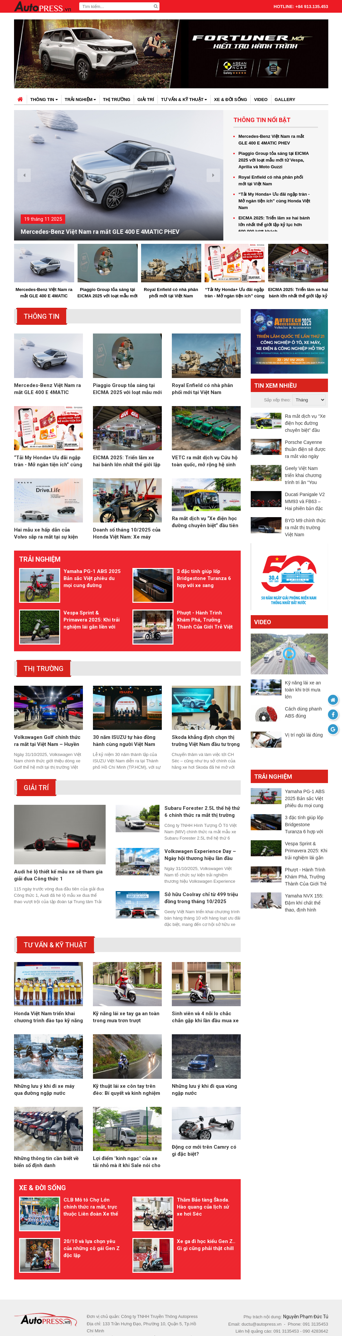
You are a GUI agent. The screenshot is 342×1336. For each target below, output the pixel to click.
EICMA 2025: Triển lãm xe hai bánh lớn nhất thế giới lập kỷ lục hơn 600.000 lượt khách (274, 224)
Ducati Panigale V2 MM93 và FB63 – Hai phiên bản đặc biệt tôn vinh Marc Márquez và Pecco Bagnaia (305, 502)
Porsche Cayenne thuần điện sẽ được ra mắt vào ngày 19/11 (305, 450)
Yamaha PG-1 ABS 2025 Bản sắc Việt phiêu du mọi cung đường (92, 578)
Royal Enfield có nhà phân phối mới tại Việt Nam (270, 180)
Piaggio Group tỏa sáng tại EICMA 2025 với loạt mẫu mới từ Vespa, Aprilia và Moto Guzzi (273, 160)
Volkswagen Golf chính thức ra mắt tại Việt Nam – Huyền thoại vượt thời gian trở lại (47, 725)
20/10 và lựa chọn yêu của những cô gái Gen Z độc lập (92, 1224)
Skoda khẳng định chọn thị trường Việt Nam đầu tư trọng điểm (206, 725)
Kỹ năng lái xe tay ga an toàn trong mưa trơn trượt (126, 1000)
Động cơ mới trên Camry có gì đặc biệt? (204, 1145)
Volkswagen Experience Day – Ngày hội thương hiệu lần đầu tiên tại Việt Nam (200, 839)
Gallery (285, 99)
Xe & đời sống (230, 99)
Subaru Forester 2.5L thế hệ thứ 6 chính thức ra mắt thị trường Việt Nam (202, 795)
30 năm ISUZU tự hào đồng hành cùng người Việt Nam (124, 724)
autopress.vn (159, 1319)
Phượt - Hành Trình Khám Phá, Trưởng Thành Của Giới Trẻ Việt (205, 612)
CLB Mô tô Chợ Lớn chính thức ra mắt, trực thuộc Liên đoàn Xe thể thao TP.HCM (91, 1190)
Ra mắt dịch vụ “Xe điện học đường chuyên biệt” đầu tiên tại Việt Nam (205, 534)
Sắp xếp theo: (277, 399)
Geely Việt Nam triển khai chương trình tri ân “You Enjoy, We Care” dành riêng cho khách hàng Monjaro (306, 476)
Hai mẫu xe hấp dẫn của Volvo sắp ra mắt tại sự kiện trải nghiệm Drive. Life (46, 534)
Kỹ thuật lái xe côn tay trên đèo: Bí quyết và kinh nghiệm (126, 1072)
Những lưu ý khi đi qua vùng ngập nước (204, 1072)
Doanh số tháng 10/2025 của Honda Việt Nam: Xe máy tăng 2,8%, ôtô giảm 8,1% (126, 534)
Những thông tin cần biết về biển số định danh (46, 1145)
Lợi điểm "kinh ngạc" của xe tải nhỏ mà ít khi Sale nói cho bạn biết (126, 1146)
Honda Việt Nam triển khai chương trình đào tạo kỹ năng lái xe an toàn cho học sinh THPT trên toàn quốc (48, 1001)
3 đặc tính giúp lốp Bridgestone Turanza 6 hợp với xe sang (204, 578)
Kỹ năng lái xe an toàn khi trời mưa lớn (303, 689)
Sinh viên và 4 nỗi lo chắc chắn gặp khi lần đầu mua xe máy (205, 1001)
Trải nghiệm (80, 99)
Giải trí (145, 99)
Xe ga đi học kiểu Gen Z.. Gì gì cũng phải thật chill (206, 1220)
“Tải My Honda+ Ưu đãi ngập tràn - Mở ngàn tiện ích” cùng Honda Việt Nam (274, 201)
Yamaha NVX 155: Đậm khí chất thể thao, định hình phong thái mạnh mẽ (306, 903)
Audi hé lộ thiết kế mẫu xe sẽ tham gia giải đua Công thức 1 (58, 858)
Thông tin (44, 99)
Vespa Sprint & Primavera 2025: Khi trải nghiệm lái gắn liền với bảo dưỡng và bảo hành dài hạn (92, 612)
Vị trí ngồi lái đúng (304, 735)
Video (260, 99)
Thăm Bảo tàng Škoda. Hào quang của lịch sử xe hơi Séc (203, 1190)
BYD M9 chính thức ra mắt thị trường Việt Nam (305, 527)
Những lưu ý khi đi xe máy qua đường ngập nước (44, 1072)
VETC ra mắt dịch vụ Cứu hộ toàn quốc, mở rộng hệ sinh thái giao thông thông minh (204, 461)
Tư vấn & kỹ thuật (184, 99)
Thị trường (116, 99)
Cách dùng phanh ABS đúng (303, 712)
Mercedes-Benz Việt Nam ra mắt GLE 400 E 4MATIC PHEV (100, 231)
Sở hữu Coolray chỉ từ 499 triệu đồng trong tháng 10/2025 (201, 881)
